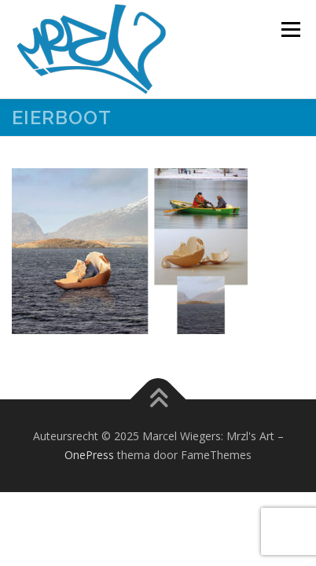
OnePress (89, 454)
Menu (290, 29)
